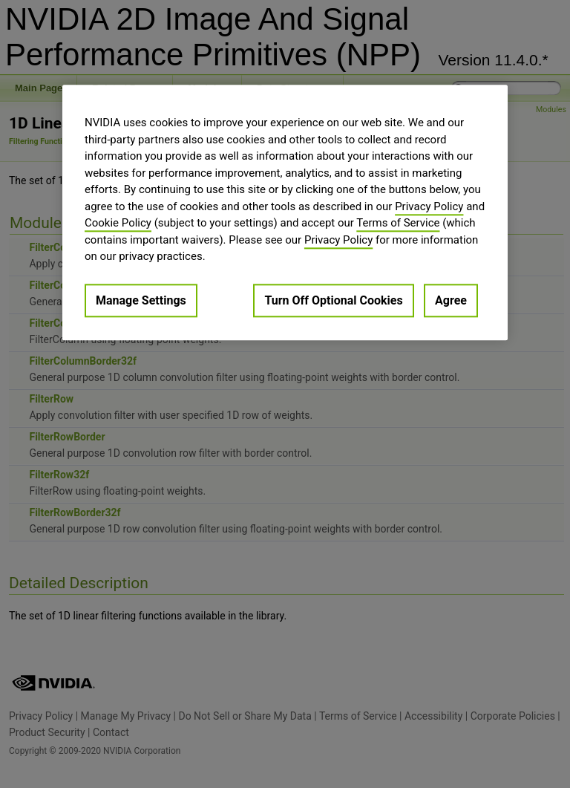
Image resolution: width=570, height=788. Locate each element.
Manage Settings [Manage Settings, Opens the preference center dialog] (141, 300)
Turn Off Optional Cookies (333, 300)
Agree (451, 300)
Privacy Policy (429, 206)
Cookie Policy (118, 222)
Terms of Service (397, 222)
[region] (285, 212)
